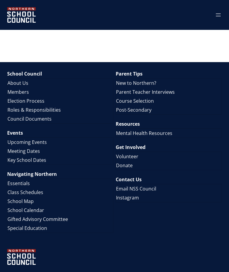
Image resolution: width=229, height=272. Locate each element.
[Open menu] (218, 15)
